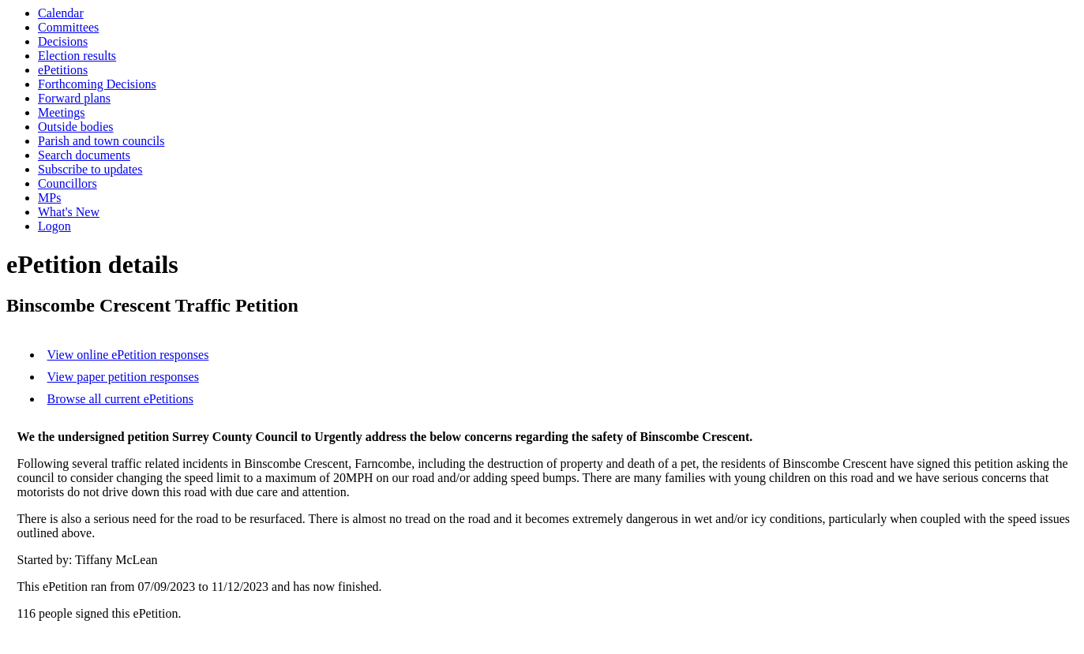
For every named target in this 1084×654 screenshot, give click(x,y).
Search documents (84, 155)
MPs (49, 197)
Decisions (63, 41)
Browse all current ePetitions (120, 398)
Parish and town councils (101, 141)
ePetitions (63, 70)
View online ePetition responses (128, 354)
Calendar (61, 13)
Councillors (67, 183)
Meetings (61, 112)
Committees (68, 27)
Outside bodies (76, 126)
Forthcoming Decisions (97, 84)
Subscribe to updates (90, 169)
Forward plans (74, 98)
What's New (68, 212)
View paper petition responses (123, 376)
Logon (54, 226)
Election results (77, 55)
